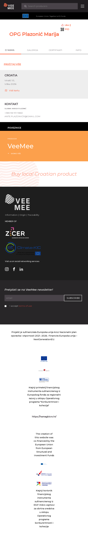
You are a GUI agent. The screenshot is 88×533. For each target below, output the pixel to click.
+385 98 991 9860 (14, 113)
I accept (21, 306)
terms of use (25, 306)
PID (67, 29)
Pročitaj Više (12, 64)
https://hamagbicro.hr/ (44, 416)
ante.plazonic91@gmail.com (22, 116)
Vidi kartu (12, 90)
